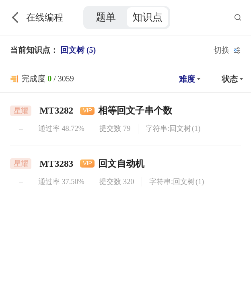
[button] (188, 78)
